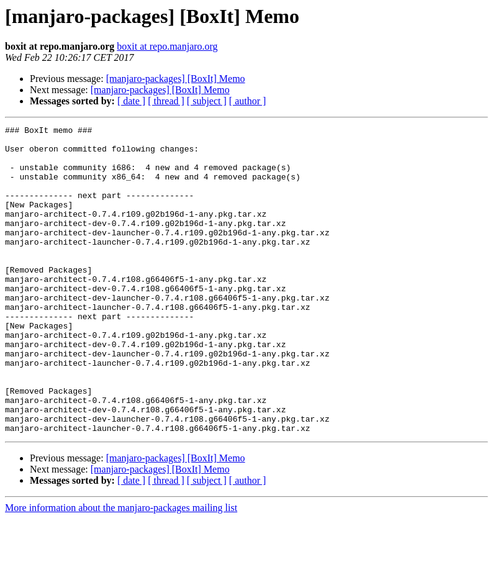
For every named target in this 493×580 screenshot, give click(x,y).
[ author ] (247, 101)
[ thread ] (166, 101)
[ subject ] (207, 101)
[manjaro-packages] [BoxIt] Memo (175, 78)
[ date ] (131, 101)
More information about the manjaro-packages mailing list (121, 569)
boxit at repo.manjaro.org (167, 46)
